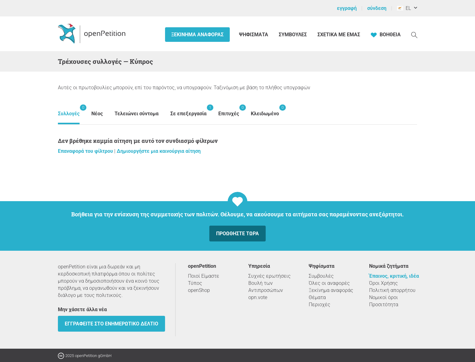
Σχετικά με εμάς (338, 35)
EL (404, 8)
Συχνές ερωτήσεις (269, 276)
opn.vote (257, 297)
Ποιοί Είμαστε (203, 276)
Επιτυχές (228, 110)
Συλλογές (69, 110)
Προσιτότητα (383, 304)
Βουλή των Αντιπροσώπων (265, 286)
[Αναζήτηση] (414, 34)
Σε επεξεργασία (188, 110)
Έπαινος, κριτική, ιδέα (394, 276)
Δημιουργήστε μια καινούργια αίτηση (159, 151)
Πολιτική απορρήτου (392, 290)
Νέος (97, 114)
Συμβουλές (293, 35)
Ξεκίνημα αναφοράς (197, 35)
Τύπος (195, 283)
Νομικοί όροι (383, 297)
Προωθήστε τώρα (237, 233)
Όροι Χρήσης (383, 283)
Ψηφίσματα (254, 35)
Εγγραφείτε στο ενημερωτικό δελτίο (111, 324)
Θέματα (317, 297)
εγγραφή (347, 8)
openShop (199, 290)
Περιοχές (319, 304)
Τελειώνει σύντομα (137, 114)
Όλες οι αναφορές (329, 283)
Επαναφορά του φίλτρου (86, 151)
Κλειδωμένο (265, 110)
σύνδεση (376, 8)
